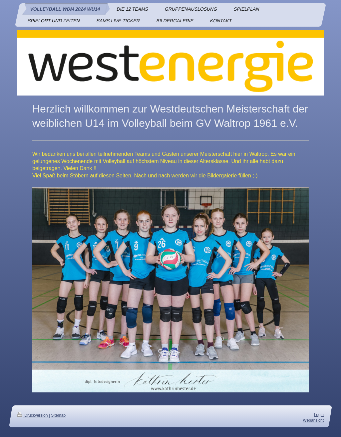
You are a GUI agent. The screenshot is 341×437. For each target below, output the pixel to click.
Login (319, 414)
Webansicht (313, 420)
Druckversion (33, 415)
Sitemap (58, 415)
